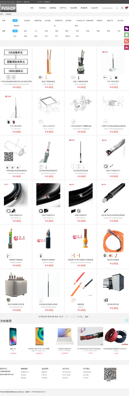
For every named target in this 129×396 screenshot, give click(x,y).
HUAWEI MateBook (64, 349)
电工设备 (120, 20)
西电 (98, 31)
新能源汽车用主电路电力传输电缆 (80, 260)
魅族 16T (13, 349)
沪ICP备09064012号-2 (38, 392)
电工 (15, 36)
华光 (77, 31)
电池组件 (100, 20)
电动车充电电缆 (113, 260)
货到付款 (65, 378)
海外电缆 (68, 20)
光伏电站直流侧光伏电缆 (48, 304)
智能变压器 (38, 20)
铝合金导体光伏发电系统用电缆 (113, 215)
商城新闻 (84, 8)
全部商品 (8, 14)
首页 (32, 8)
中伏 (118, 31)
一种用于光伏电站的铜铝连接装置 (113, 126)
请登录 (19, 2)
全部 (15, 20)
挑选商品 (23, 378)
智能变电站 (90, 20)
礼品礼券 (94, 8)
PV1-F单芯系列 (16, 126)
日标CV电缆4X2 (81, 215)
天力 (56, 36)
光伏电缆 (27, 20)
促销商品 (53, 8)
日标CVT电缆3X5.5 (113, 170)
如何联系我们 (87, 372)
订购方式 (44, 375)
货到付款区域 (66, 372)
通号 (67, 31)
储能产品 (110, 20)
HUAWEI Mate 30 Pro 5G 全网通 (38, 349)
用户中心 (63, 8)
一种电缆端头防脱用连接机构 (16, 170)
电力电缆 (48, 20)
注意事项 (44, 378)
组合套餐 (73, 8)
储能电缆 (80, 304)
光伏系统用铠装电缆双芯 (48, 170)
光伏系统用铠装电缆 (80, 170)
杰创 (87, 31)
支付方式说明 (66, 375)
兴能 (56, 31)
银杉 (35, 36)
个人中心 (40, 2)
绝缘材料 (16, 26)
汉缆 (46, 31)
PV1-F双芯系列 (113, 81)
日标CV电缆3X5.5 (48, 215)
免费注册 (26, 2)
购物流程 (44, 372)
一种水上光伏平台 (48, 126)
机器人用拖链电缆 (48, 81)
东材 (25, 36)
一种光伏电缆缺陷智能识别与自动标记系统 (16, 81)
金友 (25, 31)
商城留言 (47, 2)
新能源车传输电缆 (16, 260)
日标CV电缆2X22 (15, 215)
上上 (35, 31)
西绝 (108, 31)
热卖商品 (42, 8)
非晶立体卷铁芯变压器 (16, 304)
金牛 (77, 36)
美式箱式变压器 (113, 304)
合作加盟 (86, 375)
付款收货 (23, 375)
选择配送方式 (25, 372)
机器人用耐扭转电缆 (80, 81)
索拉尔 (68, 36)
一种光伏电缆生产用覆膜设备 (81, 126)
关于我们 (86, 378)
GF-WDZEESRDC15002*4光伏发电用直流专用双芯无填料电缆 (97, 349)
